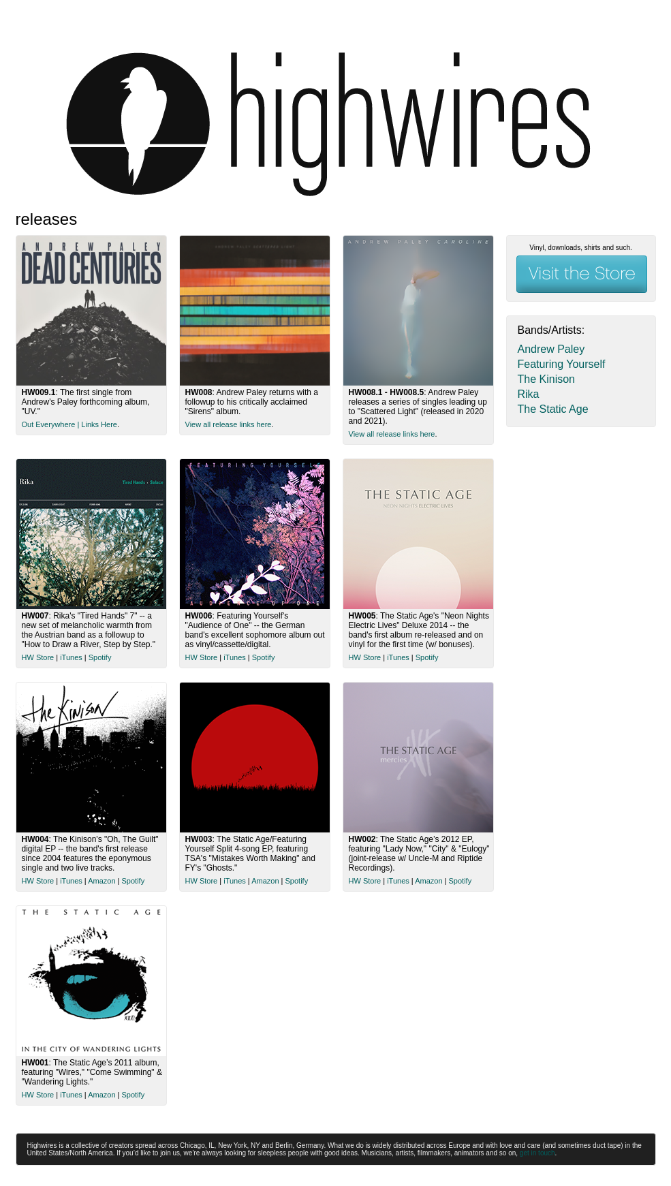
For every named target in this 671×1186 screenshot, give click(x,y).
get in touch (537, 1153)
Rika (529, 394)
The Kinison (547, 379)
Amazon (101, 881)
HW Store (38, 657)
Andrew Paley (551, 349)
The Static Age (553, 409)
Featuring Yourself (562, 364)
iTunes (71, 657)
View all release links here (228, 424)
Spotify (100, 657)
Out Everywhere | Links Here (69, 424)
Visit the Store (581, 274)
